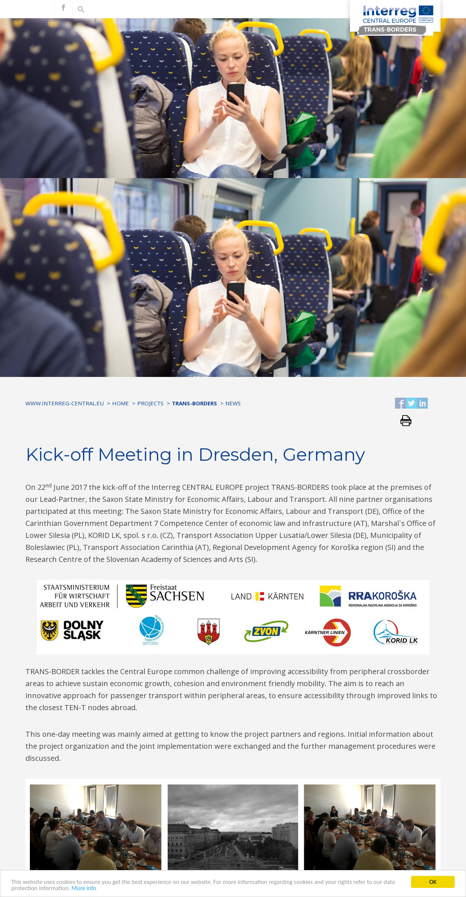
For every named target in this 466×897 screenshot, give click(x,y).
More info (83, 888)
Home (120, 403)
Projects (150, 403)
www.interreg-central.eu (64, 403)
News (233, 403)
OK (433, 882)
